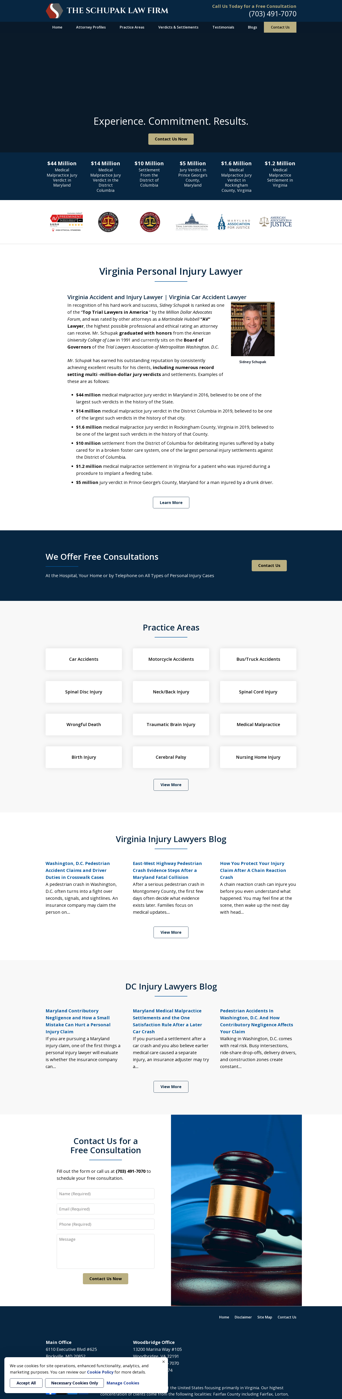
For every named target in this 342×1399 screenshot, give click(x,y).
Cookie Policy (100, 1372)
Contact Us (280, 27)
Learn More (171, 502)
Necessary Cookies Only (74, 1383)
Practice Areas (132, 27)
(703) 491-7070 (272, 13)
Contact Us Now (171, 139)
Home (57, 27)
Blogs (252, 27)
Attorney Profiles (91, 27)
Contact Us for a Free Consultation (105, 1145)
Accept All (26, 1383)
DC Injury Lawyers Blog (171, 986)
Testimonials (223, 27)
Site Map (264, 1317)
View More (171, 784)
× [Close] (163, 1361)
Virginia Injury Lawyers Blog (171, 838)
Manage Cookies (122, 1383)
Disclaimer (243, 1317)
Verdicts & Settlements (178, 27)
